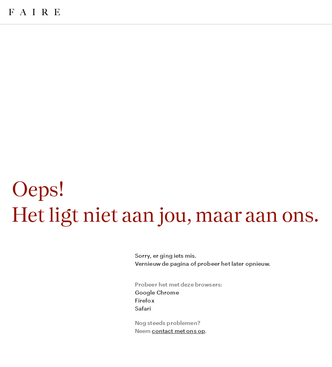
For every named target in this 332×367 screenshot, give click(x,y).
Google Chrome (157, 292)
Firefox (145, 300)
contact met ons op (178, 330)
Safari (143, 308)
